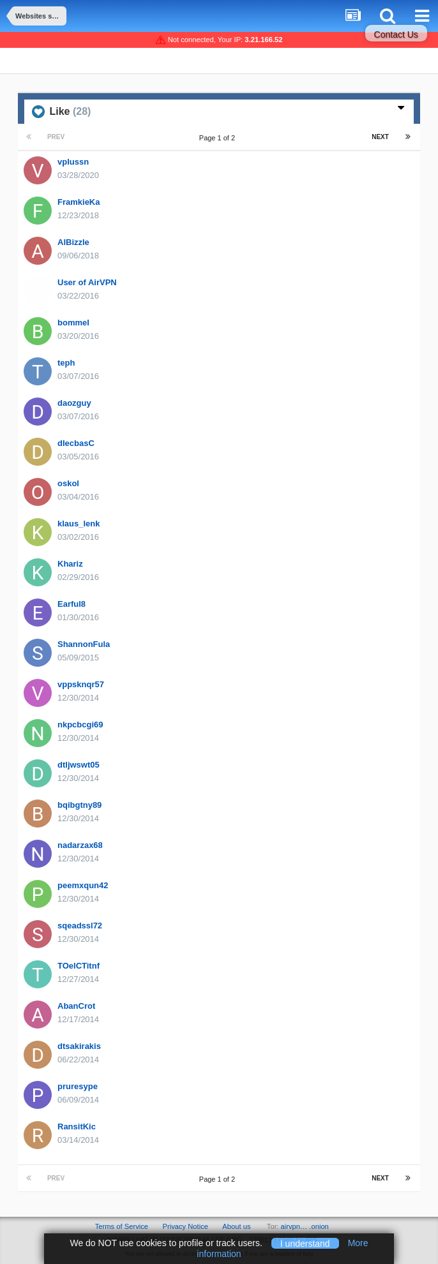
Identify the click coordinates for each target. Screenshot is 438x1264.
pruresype (77, 1086)
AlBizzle (73, 242)
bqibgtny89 (79, 805)
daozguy (74, 403)
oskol (68, 483)
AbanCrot (76, 1006)
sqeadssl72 (79, 925)
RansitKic (76, 1126)
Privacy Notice (185, 1226)
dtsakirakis (79, 1046)
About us (236, 1226)
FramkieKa (78, 202)
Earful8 (71, 604)
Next (380, 136)
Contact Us (396, 34)
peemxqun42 (82, 885)
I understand (305, 1243)
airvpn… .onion (305, 1226)
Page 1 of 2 (219, 138)
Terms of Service (121, 1226)
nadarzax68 (80, 845)
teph (66, 363)
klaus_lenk (78, 523)
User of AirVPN (87, 282)
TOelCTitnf (78, 965)
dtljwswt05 (78, 765)
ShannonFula (83, 644)
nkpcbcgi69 (80, 724)
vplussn (73, 162)
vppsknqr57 (80, 684)
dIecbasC (75, 443)
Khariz (70, 564)
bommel (73, 322)
